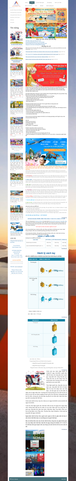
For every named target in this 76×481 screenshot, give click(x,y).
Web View (63, 479)
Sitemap (16, 479)
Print (12, 479)
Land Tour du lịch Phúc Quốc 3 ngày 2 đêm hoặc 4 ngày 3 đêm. (16, 233)
